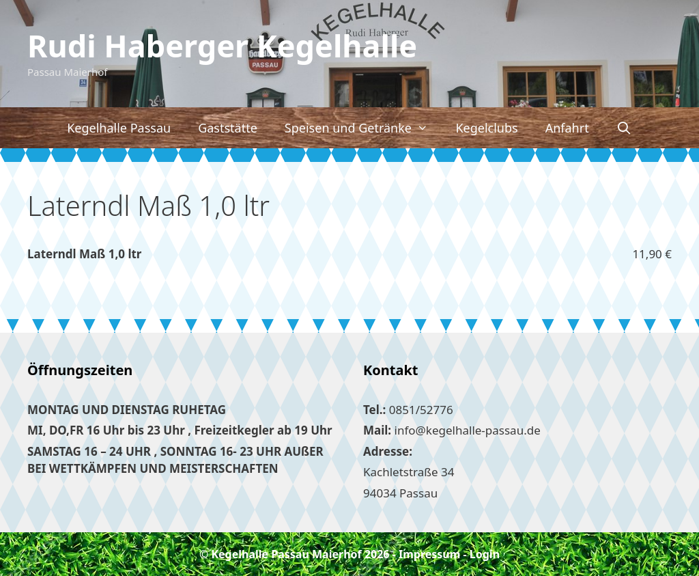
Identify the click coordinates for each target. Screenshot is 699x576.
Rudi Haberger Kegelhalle (222, 45)
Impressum (429, 554)
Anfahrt (567, 128)
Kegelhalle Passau (119, 128)
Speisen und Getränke (363, 127)
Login (485, 554)
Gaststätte (227, 128)
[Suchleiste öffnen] (624, 127)
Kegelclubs (486, 128)
